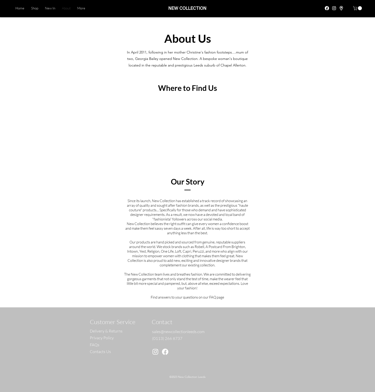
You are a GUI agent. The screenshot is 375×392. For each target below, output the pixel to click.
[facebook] (326, 8)
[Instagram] (155, 352)
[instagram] (334, 8)
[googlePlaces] (341, 8)
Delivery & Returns (106, 330)
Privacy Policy (102, 337)
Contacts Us (100, 351)
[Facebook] (165, 352)
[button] (358, 8)
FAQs (94, 344)
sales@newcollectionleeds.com (178, 331)
